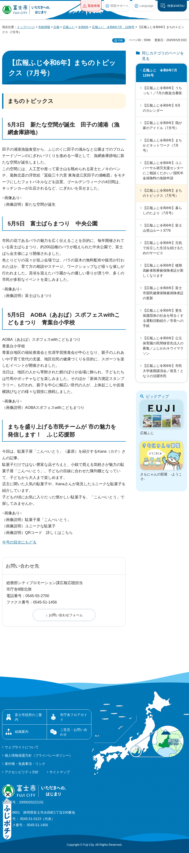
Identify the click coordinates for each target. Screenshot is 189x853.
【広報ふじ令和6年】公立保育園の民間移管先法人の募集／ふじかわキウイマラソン (163, 345)
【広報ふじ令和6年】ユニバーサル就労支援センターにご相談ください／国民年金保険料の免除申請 (163, 170)
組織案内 (21, 731)
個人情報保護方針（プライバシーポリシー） (39, 755)
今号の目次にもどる (19, 542)
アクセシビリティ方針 (22, 772)
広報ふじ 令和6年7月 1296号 (113, 27)
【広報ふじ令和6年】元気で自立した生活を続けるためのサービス (163, 248)
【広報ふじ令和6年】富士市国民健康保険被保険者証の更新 (163, 293)
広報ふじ (69, 27)
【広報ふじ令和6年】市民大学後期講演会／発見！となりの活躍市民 (163, 371)
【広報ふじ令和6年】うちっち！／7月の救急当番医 (162, 90)
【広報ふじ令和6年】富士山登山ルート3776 (162, 228)
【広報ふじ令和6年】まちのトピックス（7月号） (162, 193)
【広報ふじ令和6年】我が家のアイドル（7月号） (162, 125)
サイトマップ (59, 772)
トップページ (26, 27)
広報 (56, 27)
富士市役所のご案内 (28, 717)
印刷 (120, 40)
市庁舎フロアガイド (73, 717)
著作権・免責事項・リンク (25, 764)
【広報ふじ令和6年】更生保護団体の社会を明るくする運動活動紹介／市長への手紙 (163, 318)
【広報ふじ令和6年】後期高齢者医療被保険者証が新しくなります (163, 270)
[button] (91, 5)
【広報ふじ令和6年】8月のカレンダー (162, 108)
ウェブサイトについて (22, 747)
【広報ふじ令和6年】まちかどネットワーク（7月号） (162, 145)
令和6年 (83, 27)
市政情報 (44, 27)
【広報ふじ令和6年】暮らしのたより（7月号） (162, 210)
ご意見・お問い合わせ (73, 732)
